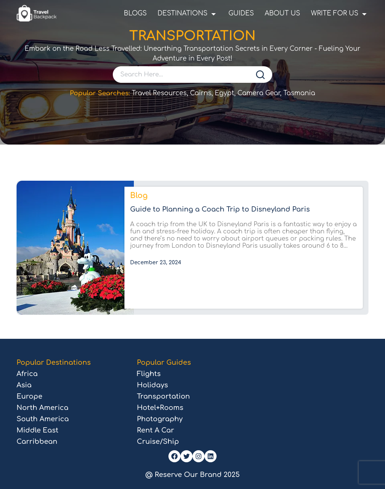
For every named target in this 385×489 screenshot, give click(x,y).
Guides (241, 13)
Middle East (37, 430)
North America (42, 407)
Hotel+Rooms (160, 407)
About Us (282, 13)
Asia (24, 385)
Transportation (163, 396)
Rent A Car (155, 430)
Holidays (152, 385)
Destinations (183, 13)
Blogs (135, 13)
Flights (149, 374)
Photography (160, 419)
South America (43, 419)
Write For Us (334, 13)
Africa (27, 374)
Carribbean (37, 441)
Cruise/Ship (158, 441)
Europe (29, 396)
